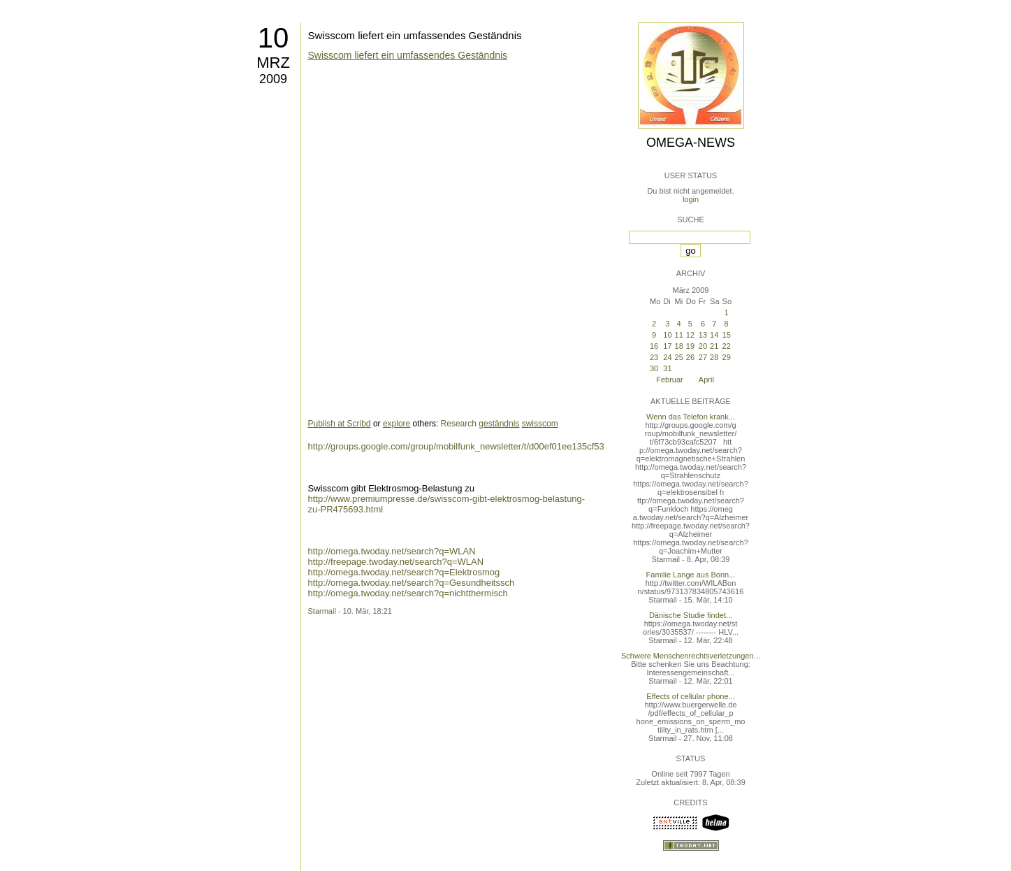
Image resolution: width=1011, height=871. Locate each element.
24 (667, 357)
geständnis (499, 424)
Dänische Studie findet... (690, 615)
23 (654, 357)
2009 (273, 79)
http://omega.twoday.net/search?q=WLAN (392, 551)
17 (667, 346)
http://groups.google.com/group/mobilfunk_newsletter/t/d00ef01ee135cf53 (456, 446)
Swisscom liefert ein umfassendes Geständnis (415, 35)
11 (679, 335)
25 (679, 357)
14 (714, 335)
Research (459, 424)
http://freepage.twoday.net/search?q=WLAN (396, 561)
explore (396, 424)
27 (703, 357)
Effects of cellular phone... (690, 696)
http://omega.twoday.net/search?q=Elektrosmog (404, 572)
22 (726, 346)
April (706, 379)
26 (690, 357)
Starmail (322, 611)
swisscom (540, 424)
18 (679, 346)
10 (273, 37)
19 (690, 346)
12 (690, 335)
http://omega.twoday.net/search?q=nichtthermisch (408, 593)
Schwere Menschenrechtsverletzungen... (690, 656)
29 (726, 357)
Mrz (273, 62)
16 (654, 346)
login (691, 199)
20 (703, 346)
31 (667, 368)
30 (654, 368)
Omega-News (690, 143)
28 (714, 357)
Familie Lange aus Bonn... (691, 574)
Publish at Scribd (339, 424)
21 (714, 346)
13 (703, 335)
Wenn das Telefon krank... (690, 416)
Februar (669, 379)
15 (726, 335)
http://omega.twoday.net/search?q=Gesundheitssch (411, 582)
